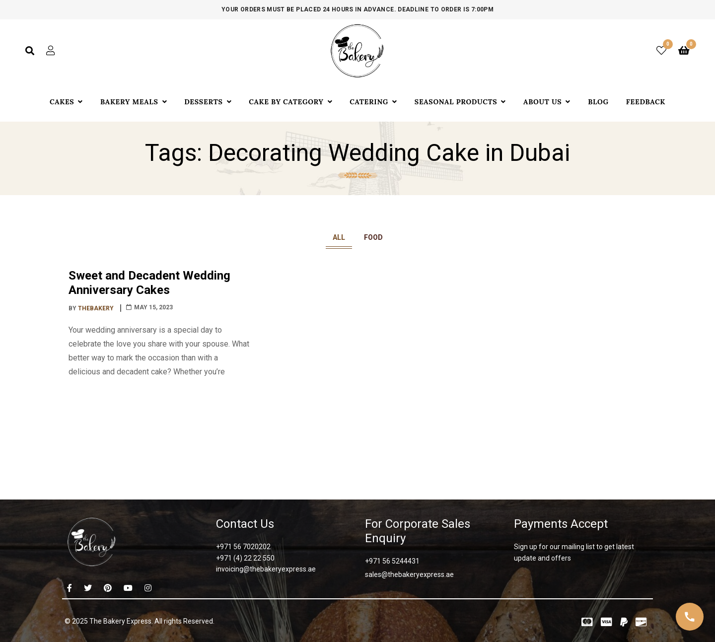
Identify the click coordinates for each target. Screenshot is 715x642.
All (339, 237)
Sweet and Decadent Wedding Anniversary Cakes (149, 283)
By (92, 308)
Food (373, 237)
